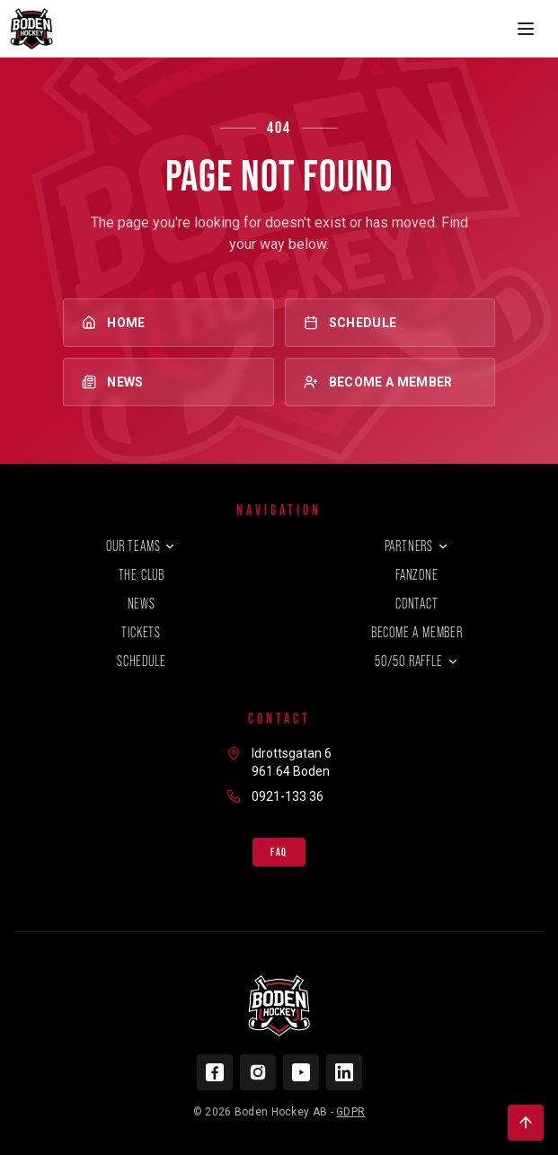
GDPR (350, 1112)
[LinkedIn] (344, 1072)
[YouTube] (301, 1072)
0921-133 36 (287, 796)
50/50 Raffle (417, 661)
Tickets (141, 632)
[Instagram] (258, 1072)
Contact (416, 603)
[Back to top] (526, 1123)
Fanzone (416, 574)
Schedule (390, 322)
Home (168, 322)
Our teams (141, 546)
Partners (417, 546)
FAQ (279, 852)
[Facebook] (215, 1072)
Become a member (390, 382)
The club (141, 574)
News (168, 382)
